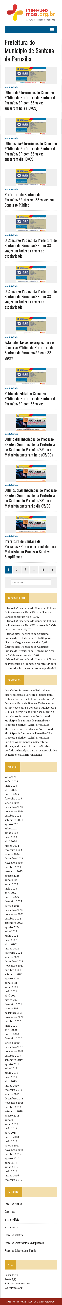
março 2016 (12, 1175)
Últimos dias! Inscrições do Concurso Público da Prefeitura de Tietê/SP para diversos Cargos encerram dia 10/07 (28, 638)
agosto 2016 (12, 1158)
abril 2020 (11, 1030)
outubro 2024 (13, 815)
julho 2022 (11, 931)
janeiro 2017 (12, 1145)
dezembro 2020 (14, 1013)
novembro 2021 (14, 965)
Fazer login (11, 1275)
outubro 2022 (13, 918)
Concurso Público (13, 1204)
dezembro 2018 (14, 1098)
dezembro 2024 (14, 807)
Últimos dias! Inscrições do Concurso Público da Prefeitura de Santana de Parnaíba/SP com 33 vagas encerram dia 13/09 (31, 151)
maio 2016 (11, 1171)
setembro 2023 (14, 871)
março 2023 (12, 897)
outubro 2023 (13, 867)
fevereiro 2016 (13, 1180)
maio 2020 (11, 1025)
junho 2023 (11, 884)
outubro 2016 (13, 1154)
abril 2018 (11, 1132)
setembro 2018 (14, 1111)
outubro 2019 (13, 1055)
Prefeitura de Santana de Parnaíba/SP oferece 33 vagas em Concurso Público (29, 199)
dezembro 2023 (14, 858)
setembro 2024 (14, 820)
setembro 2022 (14, 923)
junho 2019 (11, 1072)
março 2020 (12, 1034)
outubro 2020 (13, 1021)
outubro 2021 (13, 970)
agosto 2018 (12, 1115)
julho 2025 (11, 777)
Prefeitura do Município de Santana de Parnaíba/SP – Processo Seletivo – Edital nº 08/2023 (28, 720)
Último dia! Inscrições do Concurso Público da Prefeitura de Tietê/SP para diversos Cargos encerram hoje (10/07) (30, 612)
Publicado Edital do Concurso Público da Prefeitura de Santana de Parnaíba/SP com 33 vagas (30, 398)
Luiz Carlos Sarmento (17, 690)
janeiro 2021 (12, 1008)
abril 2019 (11, 1081)
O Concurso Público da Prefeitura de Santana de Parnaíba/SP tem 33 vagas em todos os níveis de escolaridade (31, 248)
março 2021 (12, 1000)
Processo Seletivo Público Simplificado (24, 1243)
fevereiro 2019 (13, 1090)
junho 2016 (11, 1167)
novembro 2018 (14, 1102)
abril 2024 (11, 841)
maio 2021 (11, 991)
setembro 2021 (14, 974)
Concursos (10, 1212)
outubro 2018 (13, 1107)
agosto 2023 (12, 875)
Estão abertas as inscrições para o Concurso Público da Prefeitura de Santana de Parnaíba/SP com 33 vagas (29, 350)
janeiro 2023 (12, 905)
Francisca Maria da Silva (19, 703)
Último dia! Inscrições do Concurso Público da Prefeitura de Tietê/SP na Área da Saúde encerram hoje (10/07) (30, 625)
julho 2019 (11, 1068)
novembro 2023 (14, 863)
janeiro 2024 (12, 854)
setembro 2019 (14, 1060)
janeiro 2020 (12, 1043)
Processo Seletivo (14, 1235)
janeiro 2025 (12, 803)
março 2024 (12, 846)
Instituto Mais (12, 1219)
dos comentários (17, 1283)
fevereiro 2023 (13, 901)
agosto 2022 (12, 927)
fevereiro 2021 (13, 1004)
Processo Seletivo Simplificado (20, 1251)
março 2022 (12, 948)
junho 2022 (11, 935)
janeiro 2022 (12, 957)
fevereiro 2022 (13, 952)
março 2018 (12, 1137)
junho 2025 (11, 781)
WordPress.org (13, 1288)
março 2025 (12, 794)
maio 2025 (11, 785)
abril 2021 (11, 995)
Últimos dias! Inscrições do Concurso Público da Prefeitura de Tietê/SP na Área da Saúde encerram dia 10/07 (29, 651)
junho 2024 (11, 833)
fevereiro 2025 (13, 798)
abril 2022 (11, 944)
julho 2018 (11, 1120)
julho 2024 (11, 828)
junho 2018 (11, 1124)
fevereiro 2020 (13, 1038)
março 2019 (12, 1085)
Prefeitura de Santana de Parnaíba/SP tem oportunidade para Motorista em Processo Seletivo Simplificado (30, 549)
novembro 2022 (14, 914)
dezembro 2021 (14, 961)
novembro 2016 (14, 1150)
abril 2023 (11, 893)
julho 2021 (11, 983)
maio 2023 (11, 888)
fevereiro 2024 (13, 850)
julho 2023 (11, 880)
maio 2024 (11, 837)
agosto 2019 (12, 1064)
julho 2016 (11, 1163)
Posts (11, 1279)
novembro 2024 (14, 811)
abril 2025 (11, 790)
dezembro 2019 (14, 1047)
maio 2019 (11, 1077)
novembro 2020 (14, 1017)
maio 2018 (11, 1128)
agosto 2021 (12, 978)
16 (43, 570)
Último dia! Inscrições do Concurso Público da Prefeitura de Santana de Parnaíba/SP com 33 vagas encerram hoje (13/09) (30, 100)
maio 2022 (11, 940)
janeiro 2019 (12, 1094)
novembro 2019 (14, 1051)
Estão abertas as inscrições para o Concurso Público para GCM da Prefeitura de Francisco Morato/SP (30, 694)
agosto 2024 (12, 824)
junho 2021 (11, 987)
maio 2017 (11, 1141)
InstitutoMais (11, 87)
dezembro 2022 (14, 910)
